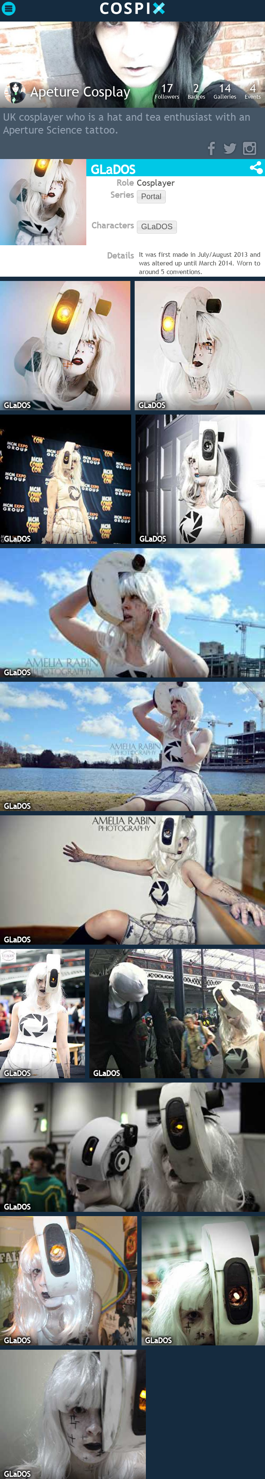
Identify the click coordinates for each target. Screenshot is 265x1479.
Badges (196, 91)
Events (253, 91)
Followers (167, 91)
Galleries (225, 91)
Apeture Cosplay (80, 91)
